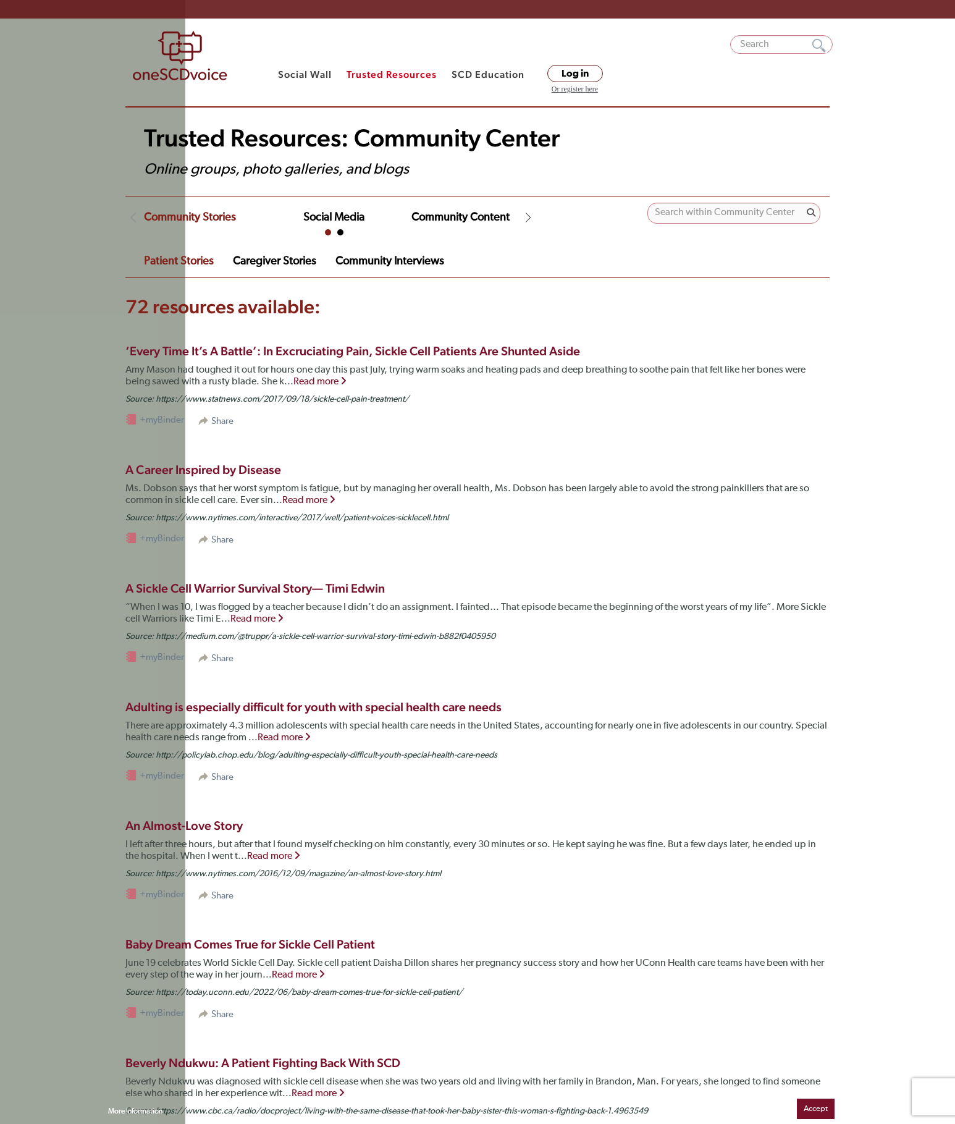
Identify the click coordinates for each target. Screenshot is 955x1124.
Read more (320, 382)
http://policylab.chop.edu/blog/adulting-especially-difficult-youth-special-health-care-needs (326, 755)
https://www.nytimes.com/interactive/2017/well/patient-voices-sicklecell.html (302, 517)
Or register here (575, 89)
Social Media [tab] (333, 217)
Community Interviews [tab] (389, 261)
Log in (575, 73)
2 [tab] (340, 232)
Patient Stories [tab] (178, 261)
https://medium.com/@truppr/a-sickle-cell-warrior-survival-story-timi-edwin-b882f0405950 (325, 636)
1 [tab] (328, 232)
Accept (816, 1109)
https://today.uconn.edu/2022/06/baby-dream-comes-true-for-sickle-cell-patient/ (309, 992)
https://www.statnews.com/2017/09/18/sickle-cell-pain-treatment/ (282, 399)
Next (528, 217)
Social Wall (305, 74)
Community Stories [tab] (189, 217)
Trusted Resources (392, 74)
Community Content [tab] (460, 217)
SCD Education (488, 74)
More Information (135, 1111)
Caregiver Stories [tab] (274, 261)
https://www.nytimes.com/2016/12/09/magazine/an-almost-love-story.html (298, 873)
